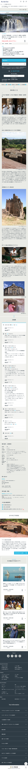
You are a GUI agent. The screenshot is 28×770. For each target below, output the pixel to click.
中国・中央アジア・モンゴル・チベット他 (8, 689)
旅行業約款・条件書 (4, 667)
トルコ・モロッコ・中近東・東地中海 (20, 686)
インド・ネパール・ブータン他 (19, 687)
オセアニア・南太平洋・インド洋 (19, 693)
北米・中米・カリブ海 (5, 693)
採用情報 (16, 676)
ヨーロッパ (3, 684)
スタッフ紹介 (17, 674)
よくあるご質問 (17, 665)
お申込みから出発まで (5, 665)
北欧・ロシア (3, 686)
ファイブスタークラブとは (5, 674)
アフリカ (3, 687)
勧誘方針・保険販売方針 (18, 667)
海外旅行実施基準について (18, 669)
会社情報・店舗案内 (4, 676)
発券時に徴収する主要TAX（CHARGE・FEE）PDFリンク (12, 509)
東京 (14, 71)
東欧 (15, 684)
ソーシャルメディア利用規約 (19, 677)
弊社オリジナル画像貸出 (5, 677)
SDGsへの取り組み (4, 679)
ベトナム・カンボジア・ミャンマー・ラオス (20, 690)
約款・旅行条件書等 (6, 506)
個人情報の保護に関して (7, 504)
